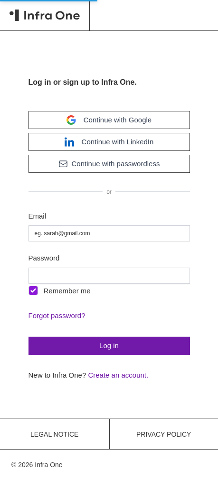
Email (37, 216)
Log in (109, 345)
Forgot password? (56, 315)
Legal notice (54, 434)
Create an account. (118, 375)
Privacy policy (163, 434)
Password (44, 258)
